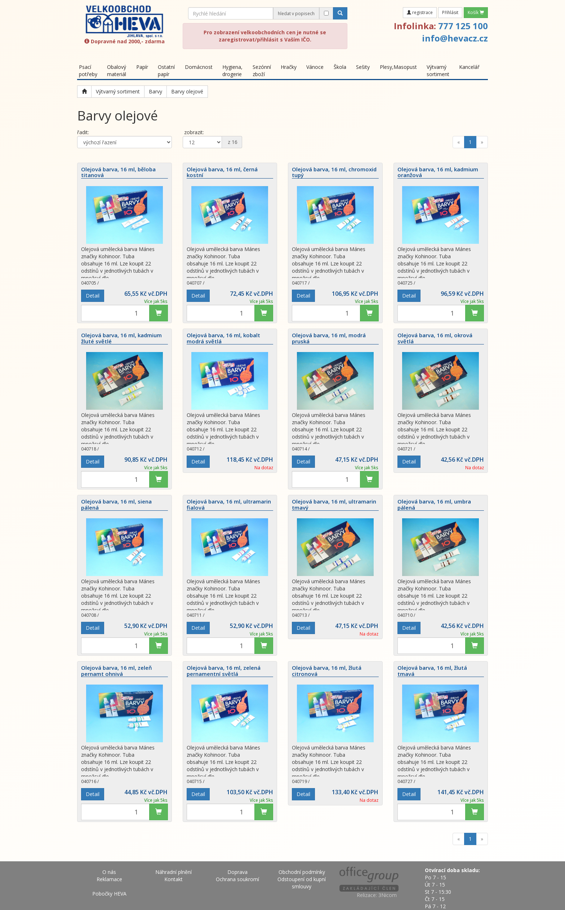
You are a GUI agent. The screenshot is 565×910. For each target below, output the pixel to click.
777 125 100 (463, 26)
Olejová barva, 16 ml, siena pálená (116, 504)
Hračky (289, 66)
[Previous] (458, 142)
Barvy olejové (187, 91)
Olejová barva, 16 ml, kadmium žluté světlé (121, 338)
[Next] (482, 142)
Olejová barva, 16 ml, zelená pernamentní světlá (224, 671)
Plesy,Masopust (398, 66)
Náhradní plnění (173, 872)
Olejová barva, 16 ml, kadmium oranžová (437, 172)
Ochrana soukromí (237, 879)
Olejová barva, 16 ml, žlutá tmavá (432, 671)
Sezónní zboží (262, 70)
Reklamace (109, 879)
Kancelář (469, 66)
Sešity (363, 66)
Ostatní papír (166, 70)
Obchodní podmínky (302, 872)
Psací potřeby (88, 70)
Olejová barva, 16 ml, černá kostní (222, 172)
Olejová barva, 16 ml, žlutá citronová (326, 671)
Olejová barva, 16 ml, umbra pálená (434, 504)
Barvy (155, 91)
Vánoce (315, 66)
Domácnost (199, 66)
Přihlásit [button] (450, 12)
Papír (142, 66)
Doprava (237, 872)
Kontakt (173, 879)
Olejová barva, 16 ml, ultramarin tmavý (334, 504)
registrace (420, 12)
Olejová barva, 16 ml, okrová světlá (434, 338)
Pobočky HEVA (109, 893)
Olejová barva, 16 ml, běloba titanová (118, 172)
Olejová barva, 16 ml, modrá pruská (329, 338)
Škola (340, 66)
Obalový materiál (116, 70)
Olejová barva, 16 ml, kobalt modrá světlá (223, 338)
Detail (92, 295)
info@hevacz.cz (455, 38)
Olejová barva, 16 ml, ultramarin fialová (229, 504)
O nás (109, 872)
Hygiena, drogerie (232, 70)
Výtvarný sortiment (438, 70)
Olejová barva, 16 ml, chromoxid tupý (334, 172)
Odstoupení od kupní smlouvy (301, 883)
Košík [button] (476, 12)
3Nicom (387, 895)
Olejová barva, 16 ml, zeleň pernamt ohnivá (116, 671)
